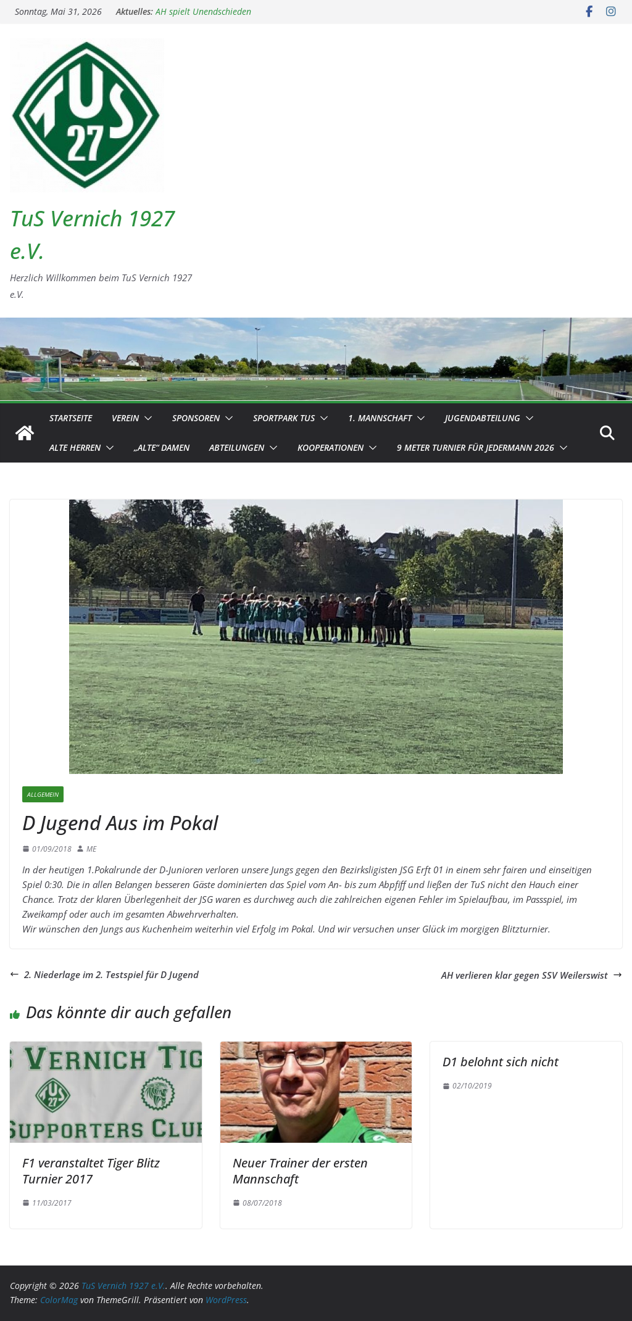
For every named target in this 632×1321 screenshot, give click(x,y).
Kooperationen (330, 447)
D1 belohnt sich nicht (501, 1061)
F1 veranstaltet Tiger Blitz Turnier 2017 (91, 1170)
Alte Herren (75, 447)
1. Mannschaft (380, 418)
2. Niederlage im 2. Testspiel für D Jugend (104, 974)
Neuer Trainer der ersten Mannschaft (300, 1170)
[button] (145, 418)
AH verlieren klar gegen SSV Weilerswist (531, 975)
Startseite (70, 418)
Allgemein (43, 794)
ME (91, 849)
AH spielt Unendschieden (203, 11)
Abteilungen (236, 447)
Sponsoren (196, 418)
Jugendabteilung (482, 418)
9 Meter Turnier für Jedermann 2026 (475, 447)
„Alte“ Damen (161, 447)
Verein (125, 418)
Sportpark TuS (284, 418)
